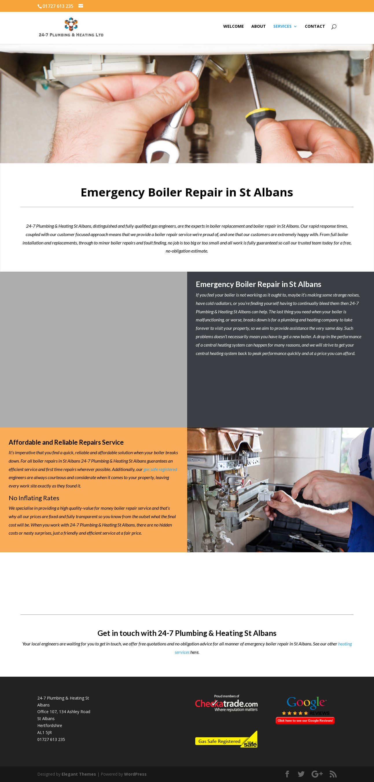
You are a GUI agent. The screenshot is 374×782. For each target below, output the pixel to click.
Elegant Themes (79, 774)
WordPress (135, 774)
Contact (315, 26)
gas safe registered (160, 469)
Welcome (233, 26)
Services (282, 26)
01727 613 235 (51, 739)
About (258, 26)
